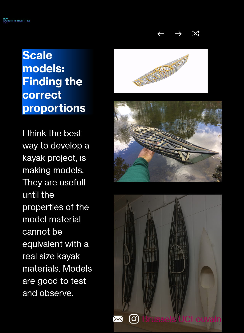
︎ (178, 33)
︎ (160, 33)
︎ (196, 33)
